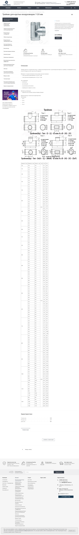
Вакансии (4, 484)
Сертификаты (5, 481)
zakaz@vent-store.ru (64, 493)
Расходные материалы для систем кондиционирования (9, 82)
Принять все (72, 530)
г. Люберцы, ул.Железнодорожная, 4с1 (53, 3)
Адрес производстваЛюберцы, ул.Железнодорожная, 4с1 (66, 490)
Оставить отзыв (66, 496)
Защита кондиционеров (20, 525)
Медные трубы (7, 75)
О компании (4, 479)
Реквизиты (4, 488)
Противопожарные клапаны (9, 51)
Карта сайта (43, 477)
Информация (49, 7)
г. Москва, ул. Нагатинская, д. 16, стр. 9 (48, 2)
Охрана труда (5, 486)
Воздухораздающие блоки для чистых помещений (9, 65)
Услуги (30, 7)
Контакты (61, 7)
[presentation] (30, 436)
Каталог (19, 7)
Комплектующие (7, 54)
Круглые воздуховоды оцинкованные (8, 20)
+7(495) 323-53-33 (71, 1)
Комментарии (26, 429)
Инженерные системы (32, 481)
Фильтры (5, 68)
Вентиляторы (6, 48)
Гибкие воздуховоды (8, 37)
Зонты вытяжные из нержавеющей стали (8, 45)
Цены (38, 7)
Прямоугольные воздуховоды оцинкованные (7, 24)
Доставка (30, 479)
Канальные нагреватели (9, 57)
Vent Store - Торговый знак (7, 483)
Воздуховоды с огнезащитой (7, 33)
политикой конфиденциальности (25, 530)
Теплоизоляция (7, 78)
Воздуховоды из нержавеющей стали (8, 41)
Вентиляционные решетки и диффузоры (9, 61)
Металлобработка (31, 483)
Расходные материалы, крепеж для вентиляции (8, 72)
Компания (9, 7)
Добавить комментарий (48, 439)
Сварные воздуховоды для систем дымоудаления (9, 29)
